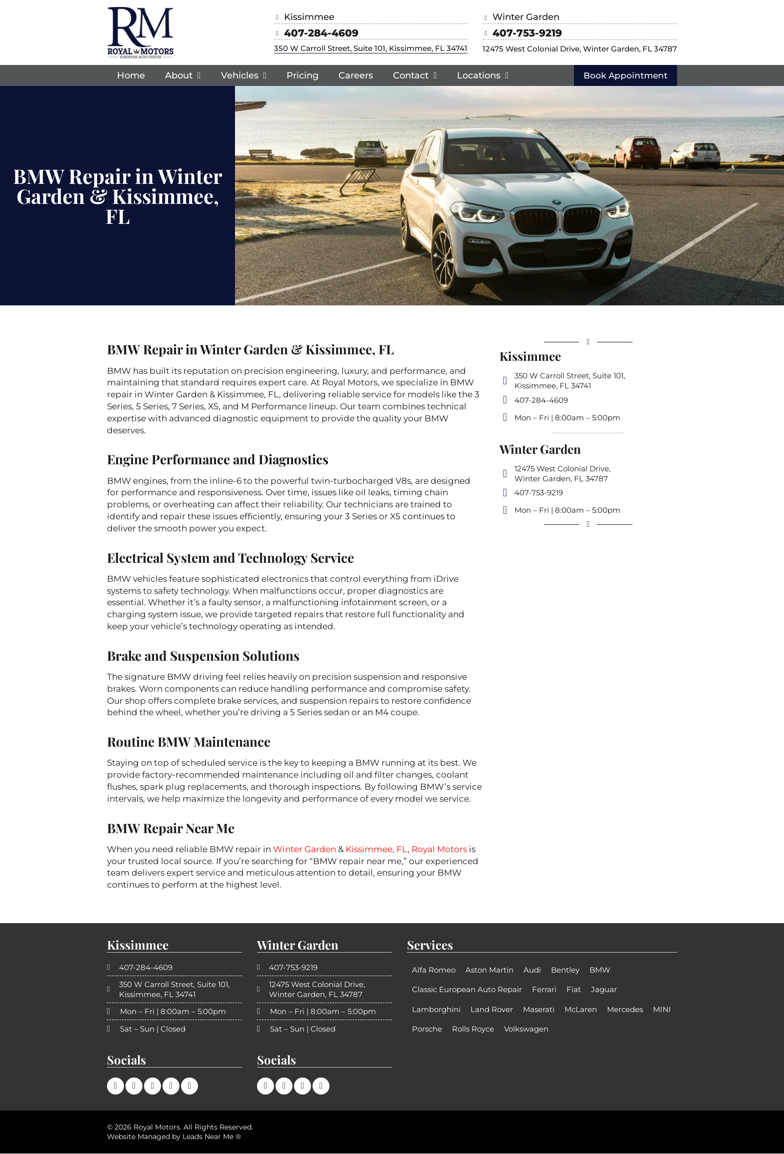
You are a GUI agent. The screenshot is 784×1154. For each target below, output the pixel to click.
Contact (415, 75)
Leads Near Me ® (211, 1137)
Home (131, 75)
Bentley (565, 970)
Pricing (302, 75)
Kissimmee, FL (377, 850)
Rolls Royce (473, 1029)
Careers (355, 75)
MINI (662, 1010)
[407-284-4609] (279, 33)
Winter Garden (304, 850)
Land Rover (491, 1010)
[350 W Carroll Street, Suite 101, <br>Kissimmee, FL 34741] (505, 381)
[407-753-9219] (487, 33)
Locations (483, 75)
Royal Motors (439, 850)
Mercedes (625, 1010)
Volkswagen (526, 1029)
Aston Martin (490, 970)
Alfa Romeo (434, 970)
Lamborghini (436, 1010)
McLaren (580, 1010)
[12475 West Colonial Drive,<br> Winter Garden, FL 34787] (505, 474)
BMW (600, 970)
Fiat (573, 990)
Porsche (427, 1029)
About (183, 75)
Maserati (538, 1010)
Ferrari (544, 990)
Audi (532, 970)
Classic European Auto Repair (467, 990)
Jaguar (604, 990)
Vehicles (244, 75)
